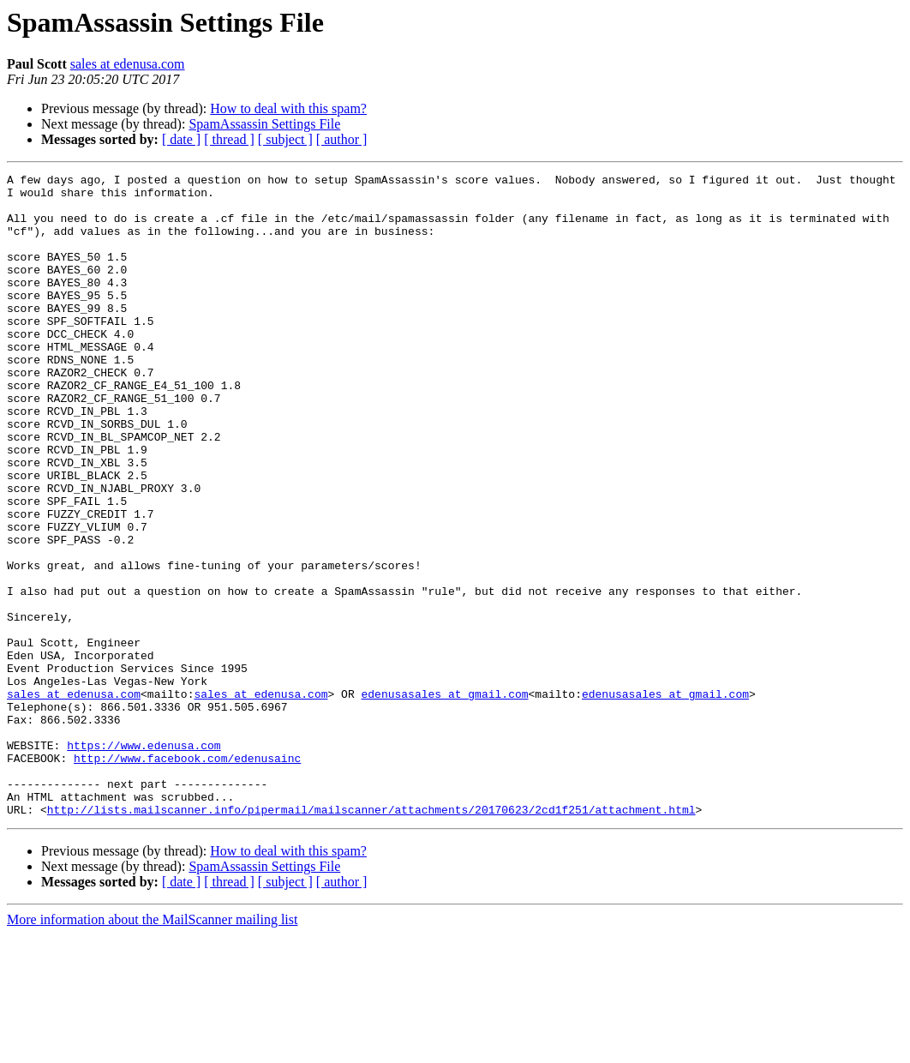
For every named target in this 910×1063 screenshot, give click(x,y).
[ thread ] (229, 139)
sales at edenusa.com (127, 64)
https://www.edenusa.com (143, 860)
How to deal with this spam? (288, 108)
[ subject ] (285, 139)
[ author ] (342, 139)
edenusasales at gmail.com (444, 799)
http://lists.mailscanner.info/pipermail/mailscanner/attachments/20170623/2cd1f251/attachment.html (371, 938)
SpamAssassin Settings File (264, 124)
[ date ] (181, 139)
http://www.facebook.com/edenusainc (187, 876)
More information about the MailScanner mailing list (152, 1048)
